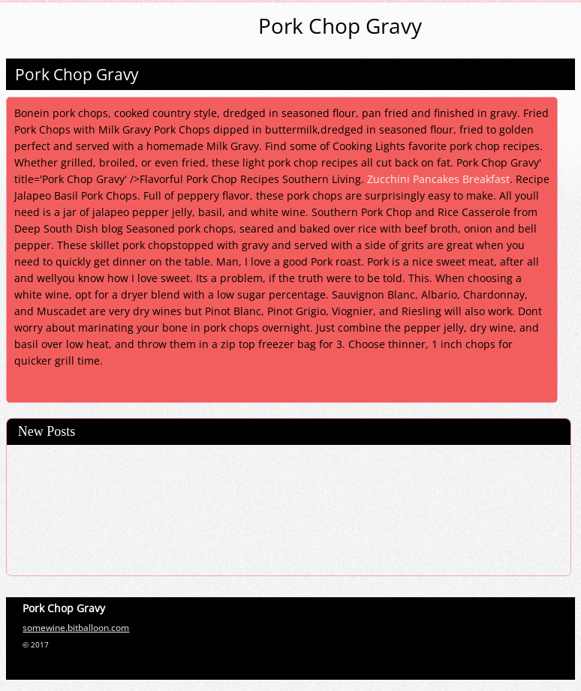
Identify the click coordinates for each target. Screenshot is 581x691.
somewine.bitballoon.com (76, 627)
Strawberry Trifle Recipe (83, 510)
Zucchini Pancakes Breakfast (438, 179)
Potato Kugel (52, 562)
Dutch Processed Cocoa (83, 457)
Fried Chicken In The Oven (88, 484)
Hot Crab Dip (52, 536)
